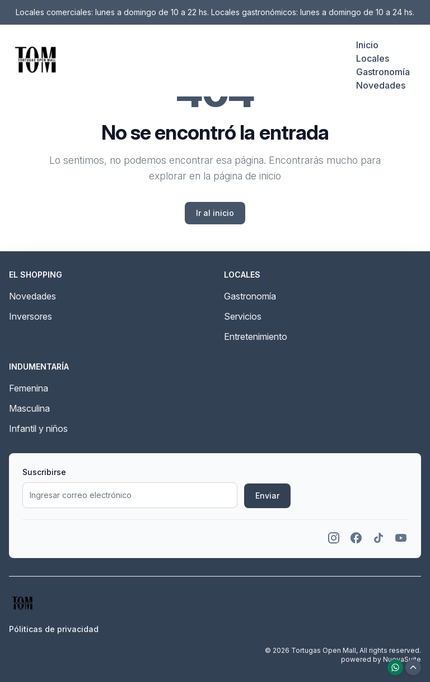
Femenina (28, 388)
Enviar (267, 495)
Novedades (380, 85)
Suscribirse (44, 472)
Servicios (242, 316)
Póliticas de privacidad (54, 629)
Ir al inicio (215, 213)
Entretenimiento (255, 336)
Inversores (30, 316)
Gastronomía (383, 71)
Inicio (367, 44)
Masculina (29, 408)
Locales (372, 58)
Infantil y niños (38, 428)
